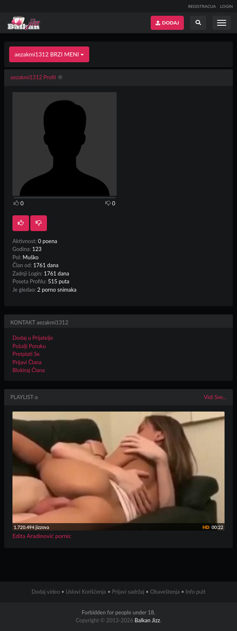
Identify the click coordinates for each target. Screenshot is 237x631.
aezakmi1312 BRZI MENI (49, 54)
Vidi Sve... (215, 397)
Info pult (195, 591)
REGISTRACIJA (202, 6)
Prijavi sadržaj (128, 591)
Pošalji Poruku (29, 346)
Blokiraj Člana (28, 370)
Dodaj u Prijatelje (32, 337)
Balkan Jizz (147, 620)
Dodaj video (46, 591)
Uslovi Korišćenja (86, 591)
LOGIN (226, 6)
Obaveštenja (165, 591)
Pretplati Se (26, 354)
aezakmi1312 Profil (33, 77)
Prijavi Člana (27, 362)
